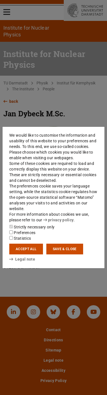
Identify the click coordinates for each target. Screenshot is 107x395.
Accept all (26, 249)
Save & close (65, 249)
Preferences (22, 232)
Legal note (22, 259)
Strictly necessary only (31, 227)
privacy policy (58, 220)
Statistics (20, 238)
